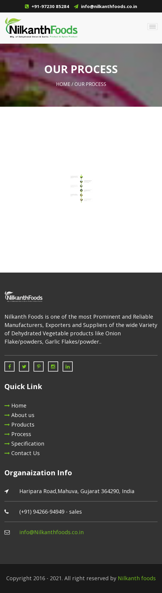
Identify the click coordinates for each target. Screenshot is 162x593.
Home (63, 84)
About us (19, 415)
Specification (24, 443)
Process (17, 434)
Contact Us (22, 453)
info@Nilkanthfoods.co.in (51, 532)
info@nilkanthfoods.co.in (109, 6)
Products (19, 424)
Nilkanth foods (137, 578)
